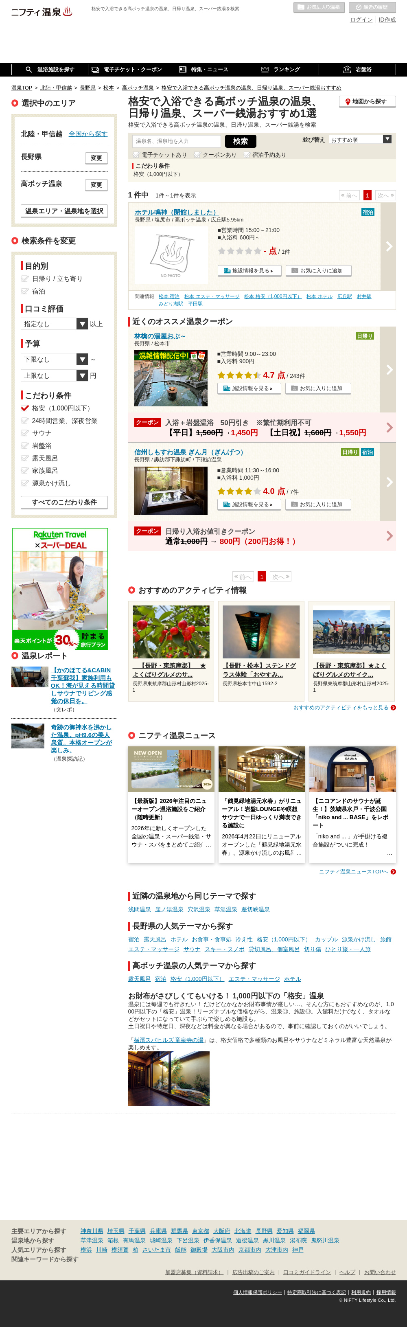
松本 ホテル (319, 296)
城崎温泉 (161, 1240)
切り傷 (312, 949)
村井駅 (364, 296)
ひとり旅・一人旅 (348, 949)
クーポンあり (220, 154)
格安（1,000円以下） (284, 939)
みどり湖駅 (171, 304)
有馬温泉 (134, 1240)
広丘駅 (344, 296)
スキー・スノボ (225, 949)
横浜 (86, 1249)
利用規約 (361, 1292)
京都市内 (250, 1249)
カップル (326, 939)
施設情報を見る (250, 271)
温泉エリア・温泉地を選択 (64, 211)
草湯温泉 (225, 909)
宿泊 (134, 939)
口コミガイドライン (307, 1272)
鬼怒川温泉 (325, 1240)
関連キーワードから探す (45, 1259)
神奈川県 (92, 1231)
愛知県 (285, 1231)
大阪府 (221, 1231)
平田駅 (195, 304)
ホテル (179, 939)
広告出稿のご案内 (253, 1272)
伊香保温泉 (218, 1240)
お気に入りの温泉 (319, 7)
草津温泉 (92, 1240)
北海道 (243, 1231)
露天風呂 (155, 939)
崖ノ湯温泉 (169, 909)
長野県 (264, 1231)
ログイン (361, 19)
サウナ (192, 949)
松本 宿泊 (169, 296)
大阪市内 (223, 1249)
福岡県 (306, 1231)
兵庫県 (158, 1231)
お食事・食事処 (212, 939)
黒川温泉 (274, 1240)
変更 (96, 158)
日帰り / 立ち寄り (57, 278)
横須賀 (120, 1249)
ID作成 (387, 19)
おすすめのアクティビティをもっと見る (341, 707)
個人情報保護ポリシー (257, 1292)
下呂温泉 (188, 1240)
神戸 (298, 1249)
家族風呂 (45, 470)
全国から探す (88, 133)
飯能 (180, 1249)
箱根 (113, 1240)
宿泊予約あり (269, 154)
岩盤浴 (42, 445)
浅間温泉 (139, 909)
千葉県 (137, 1231)
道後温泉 (247, 1240)
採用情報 (386, 1292)
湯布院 (298, 1240)
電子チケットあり (164, 154)
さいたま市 (156, 1249)
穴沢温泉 (199, 909)
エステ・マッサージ (153, 949)
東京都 (200, 1231)
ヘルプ (347, 1272)
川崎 (101, 1249)
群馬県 (179, 1231)
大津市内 (276, 1249)
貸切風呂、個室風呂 (274, 949)
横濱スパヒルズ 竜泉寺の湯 (169, 1040)
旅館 (386, 939)
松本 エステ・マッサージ (211, 296)
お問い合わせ (380, 1272)
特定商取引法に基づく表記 (316, 1292)
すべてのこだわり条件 (64, 502)
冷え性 (244, 939)
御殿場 (199, 1249)
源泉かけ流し (359, 939)
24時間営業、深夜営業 (65, 420)
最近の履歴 (372, 7)
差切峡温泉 (255, 909)
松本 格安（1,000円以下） (273, 296)
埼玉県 (116, 1231)
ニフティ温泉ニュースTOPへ (353, 872)
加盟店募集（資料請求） (194, 1272)
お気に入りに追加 (321, 271)
